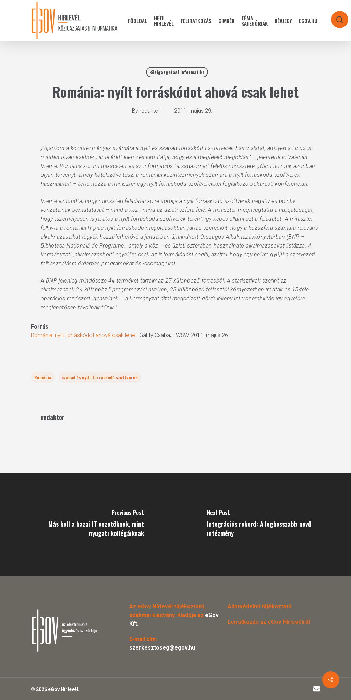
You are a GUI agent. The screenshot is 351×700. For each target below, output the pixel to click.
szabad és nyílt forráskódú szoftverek (100, 377)
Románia (42, 377)
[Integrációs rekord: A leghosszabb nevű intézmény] (263, 524)
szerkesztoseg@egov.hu (162, 647)
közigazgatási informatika (177, 72)
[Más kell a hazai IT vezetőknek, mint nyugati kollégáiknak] (88, 524)
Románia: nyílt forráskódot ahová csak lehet (84, 335)
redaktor (150, 110)
